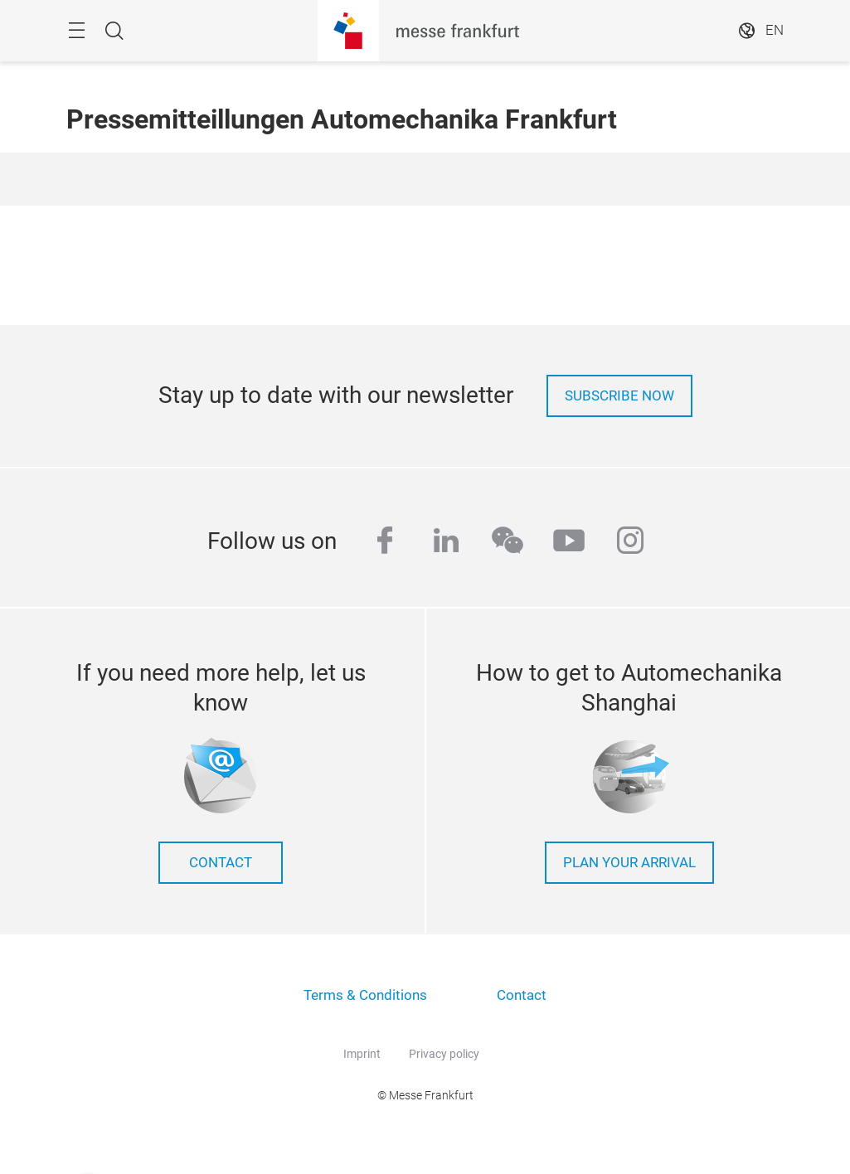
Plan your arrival (629, 863)
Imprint (362, 1053)
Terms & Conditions (365, 995)
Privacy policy (444, 1053)
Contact (521, 995)
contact (220, 863)
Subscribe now (619, 396)
